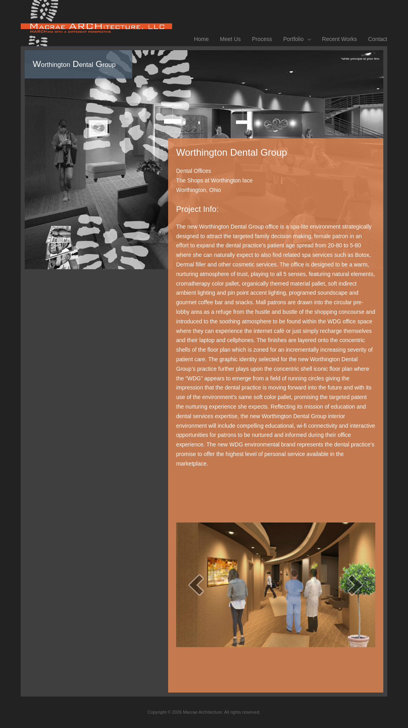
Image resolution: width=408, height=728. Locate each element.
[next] (355, 585)
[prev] (196, 585)
